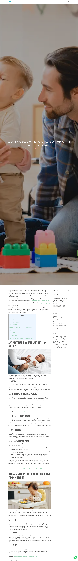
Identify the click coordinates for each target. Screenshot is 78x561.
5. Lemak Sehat (13, 335)
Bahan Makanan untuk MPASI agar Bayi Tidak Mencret (20, 327)
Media (36, 2)
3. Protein (12, 332)
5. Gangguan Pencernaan (15, 326)
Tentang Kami (29, 2)
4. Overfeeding (13, 324)
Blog (41, 2)
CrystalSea (56, 301)
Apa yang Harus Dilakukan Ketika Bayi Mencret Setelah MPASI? (22, 338)
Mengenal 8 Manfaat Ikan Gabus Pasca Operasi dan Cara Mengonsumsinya (60, 298)
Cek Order (46, 2)
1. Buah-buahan (13, 329)
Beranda (16, 2)
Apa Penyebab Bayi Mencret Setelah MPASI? (18, 318)
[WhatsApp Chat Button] (75, 557)
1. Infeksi (12, 319)
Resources (53, 2)
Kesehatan (55, 294)
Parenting (55, 313)
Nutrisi (54, 333)
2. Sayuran (12, 330)
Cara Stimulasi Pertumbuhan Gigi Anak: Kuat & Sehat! (60, 317)
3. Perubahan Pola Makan (15, 322)
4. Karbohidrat (13, 333)
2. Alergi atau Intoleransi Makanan (17, 321)
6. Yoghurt (12, 337)
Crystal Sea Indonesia (58, 321)
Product (22, 2)
